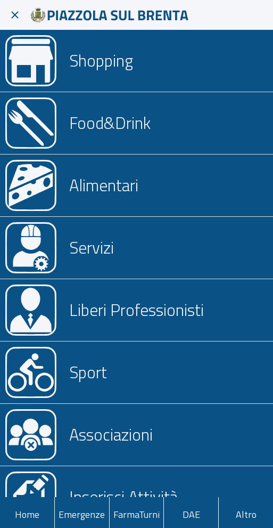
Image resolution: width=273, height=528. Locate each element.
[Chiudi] (15, 15)
